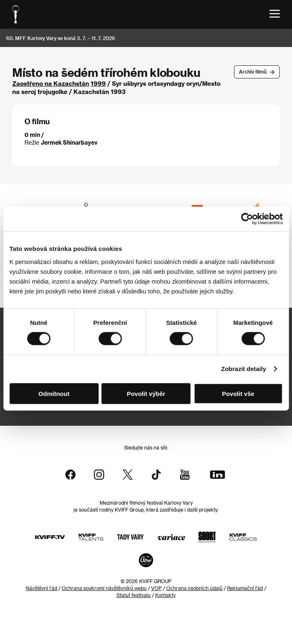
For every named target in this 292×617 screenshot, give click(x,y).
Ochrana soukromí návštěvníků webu (104, 588)
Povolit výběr (146, 393)
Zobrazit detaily (243, 368)
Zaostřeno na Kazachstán (50, 83)
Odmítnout (53, 393)
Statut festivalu (133, 595)
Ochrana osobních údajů (194, 588)
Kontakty (165, 595)
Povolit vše (238, 393)
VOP (156, 588)
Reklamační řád (245, 588)
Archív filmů (253, 71)
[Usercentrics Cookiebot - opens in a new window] (247, 219)
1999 (98, 83)
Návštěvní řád (41, 588)
